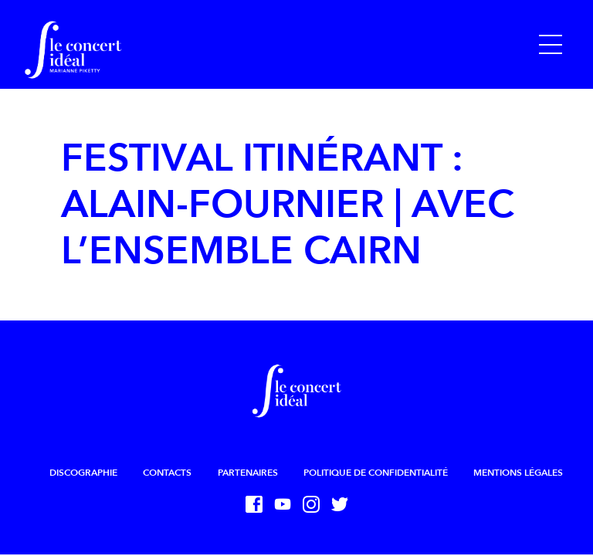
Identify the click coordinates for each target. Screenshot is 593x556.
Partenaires (248, 472)
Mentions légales (518, 472)
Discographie (83, 472)
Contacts (167, 472)
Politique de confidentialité (375, 472)
